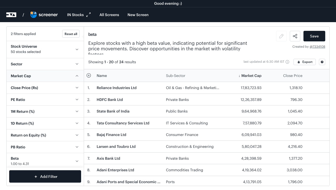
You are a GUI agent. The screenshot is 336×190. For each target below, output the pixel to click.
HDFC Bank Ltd (110, 99)
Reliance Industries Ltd (116, 87)
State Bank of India (113, 111)
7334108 (319, 46)
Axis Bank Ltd (108, 158)
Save (314, 36)
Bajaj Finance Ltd (111, 134)
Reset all (71, 34)
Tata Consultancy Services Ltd (123, 123)
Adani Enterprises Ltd (115, 170)
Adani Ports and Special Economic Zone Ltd (135, 181)
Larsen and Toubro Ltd (116, 146)
